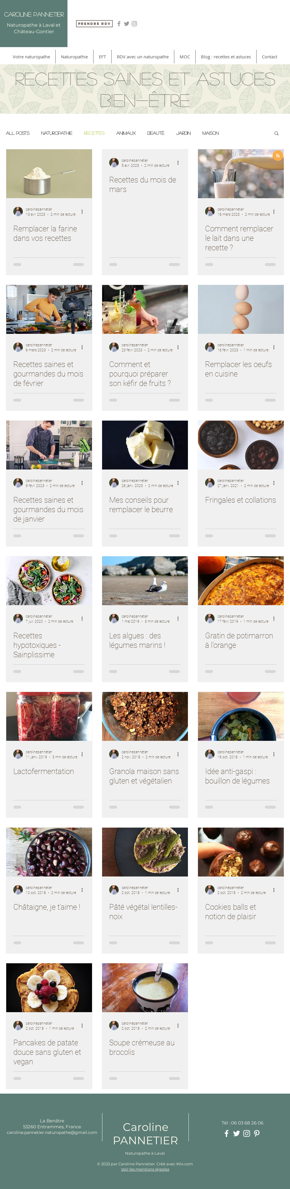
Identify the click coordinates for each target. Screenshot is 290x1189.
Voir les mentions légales (145, 1169)
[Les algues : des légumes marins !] (145, 580)
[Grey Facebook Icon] (119, 23)
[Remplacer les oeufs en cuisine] (241, 309)
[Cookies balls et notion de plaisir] (241, 852)
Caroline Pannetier (34, 14)
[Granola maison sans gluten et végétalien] (145, 716)
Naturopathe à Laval (145, 1153)
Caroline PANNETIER (145, 1133)
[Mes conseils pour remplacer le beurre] (145, 445)
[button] (276, 134)
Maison (210, 133)
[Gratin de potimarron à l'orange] (241, 580)
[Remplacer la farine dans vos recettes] (49, 173)
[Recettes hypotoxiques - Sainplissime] (49, 580)
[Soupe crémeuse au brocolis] (145, 987)
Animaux (126, 133)
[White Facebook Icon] (226, 1133)
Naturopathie (56, 133)
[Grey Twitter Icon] (126, 23)
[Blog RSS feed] (278, 155)
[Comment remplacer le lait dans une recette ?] (241, 173)
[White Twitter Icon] (236, 1133)
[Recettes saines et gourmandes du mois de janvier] (49, 445)
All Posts (17, 133)
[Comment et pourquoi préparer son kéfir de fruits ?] (145, 309)
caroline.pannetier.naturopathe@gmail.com (52, 1132)
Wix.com (184, 1163)
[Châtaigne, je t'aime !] (49, 852)
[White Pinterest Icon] (256, 1133)
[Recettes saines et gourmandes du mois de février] (49, 309)
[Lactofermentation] (49, 716)
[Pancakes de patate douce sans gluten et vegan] (49, 987)
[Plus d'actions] (84, 211)
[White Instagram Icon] (246, 1133)
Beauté (155, 133)
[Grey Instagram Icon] (134, 23)
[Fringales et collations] (241, 445)
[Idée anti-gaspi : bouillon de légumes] (241, 716)
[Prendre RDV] (94, 23)
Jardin (183, 133)
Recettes (94, 133)
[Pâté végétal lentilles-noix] (145, 852)
